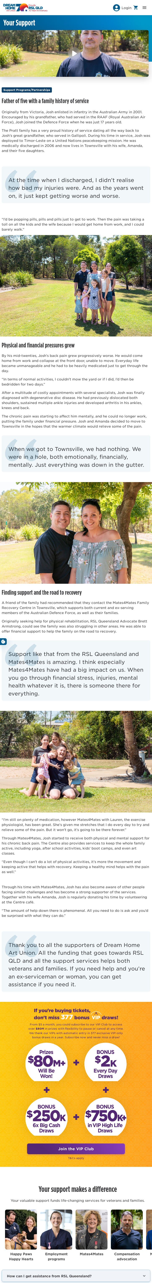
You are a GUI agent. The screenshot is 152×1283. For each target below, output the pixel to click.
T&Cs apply (76, 1158)
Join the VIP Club (76, 1148)
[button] (121, 7)
